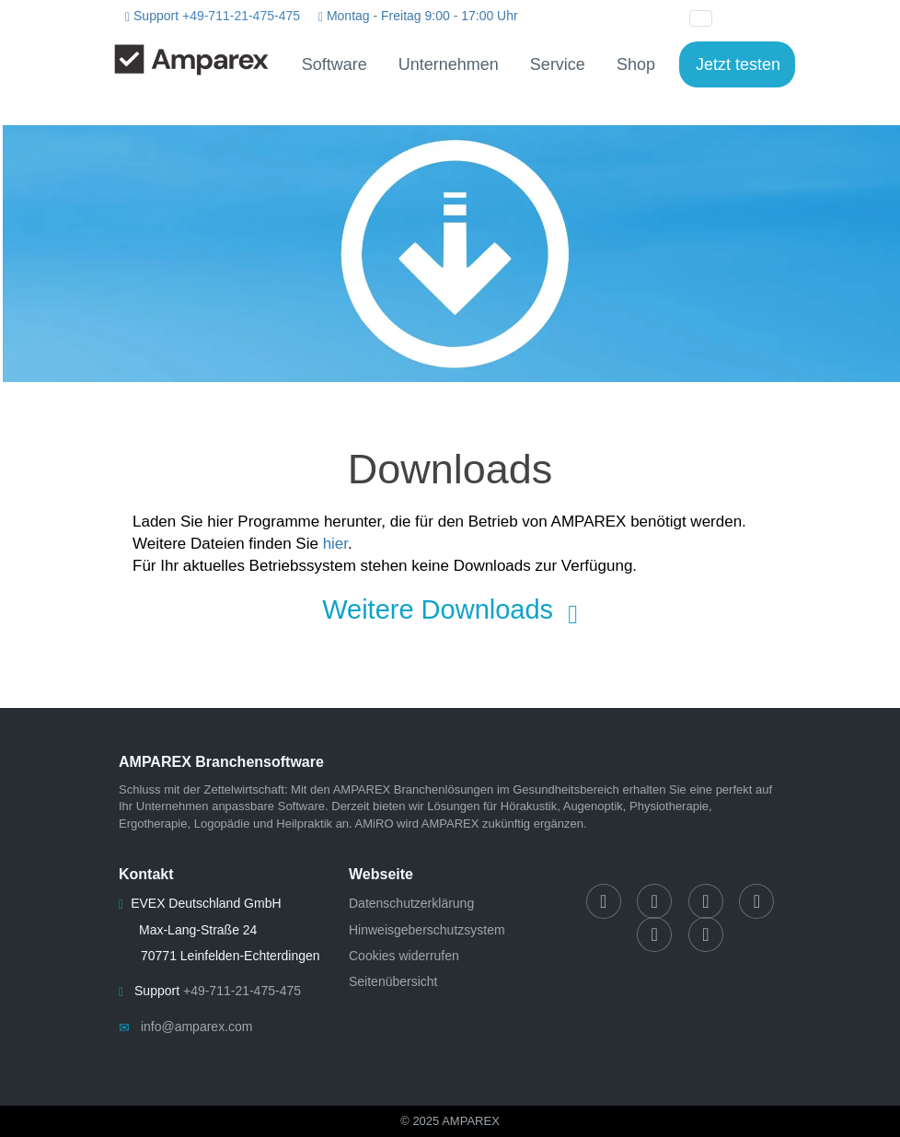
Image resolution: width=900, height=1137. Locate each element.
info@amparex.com (197, 1026)
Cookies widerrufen (404, 955)
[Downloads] (450, 253)
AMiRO (374, 823)
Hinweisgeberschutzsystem (427, 929)
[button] (744, 16)
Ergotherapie (153, 823)
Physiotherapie (669, 806)
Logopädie (222, 823)
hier (335, 543)
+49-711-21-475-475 (241, 15)
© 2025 (450, 1121)
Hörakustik (529, 806)
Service (557, 64)
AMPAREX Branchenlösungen (413, 789)
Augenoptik (593, 806)
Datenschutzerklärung (411, 903)
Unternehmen (448, 64)
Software (334, 64)
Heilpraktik (304, 823)
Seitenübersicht (393, 981)
